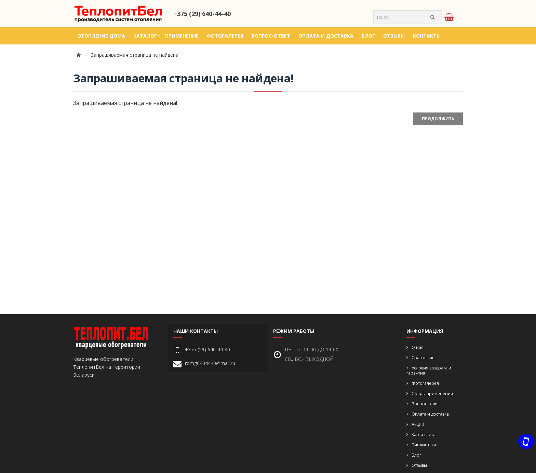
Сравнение (423, 357)
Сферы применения (432, 393)
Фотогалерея (225, 35)
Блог (368, 35)
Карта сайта (424, 434)
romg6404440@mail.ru (210, 363)
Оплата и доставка (325, 35)
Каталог (145, 35)
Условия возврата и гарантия (428, 370)
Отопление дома (101, 35)
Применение (182, 35)
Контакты (427, 35)
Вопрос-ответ (271, 35)
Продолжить (438, 119)
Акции (418, 424)
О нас (417, 347)
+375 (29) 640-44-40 (202, 14)
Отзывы (394, 35)
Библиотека (424, 444)
